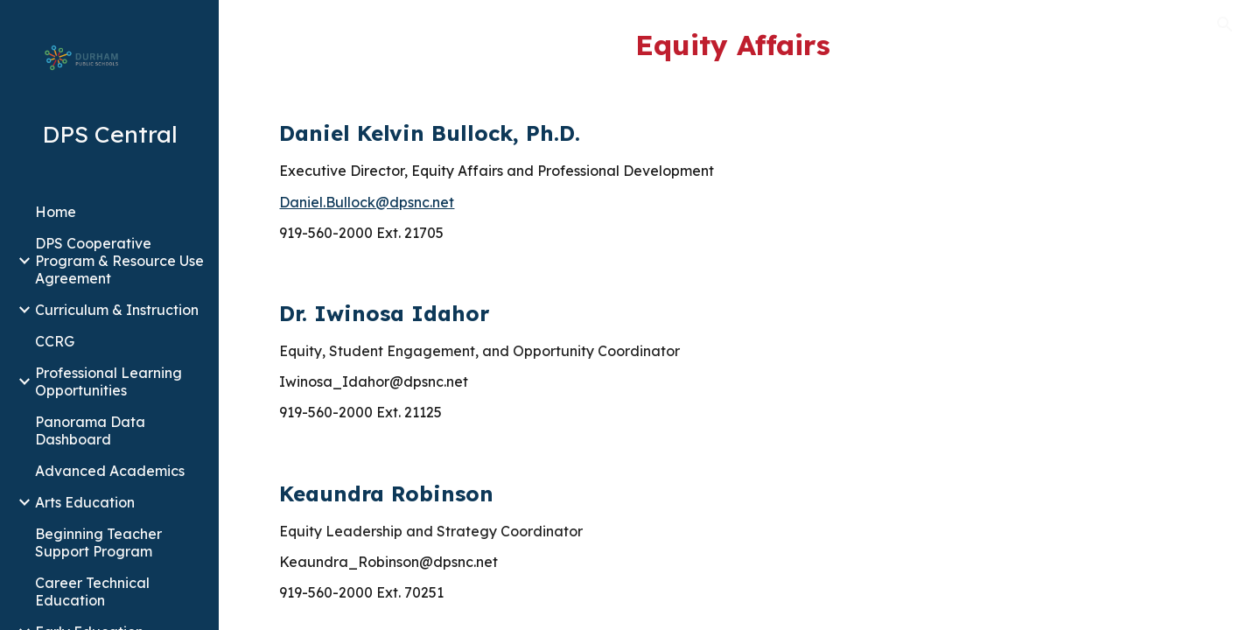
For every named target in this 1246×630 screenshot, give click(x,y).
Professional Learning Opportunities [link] (108, 381)
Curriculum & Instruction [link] (117, 309)
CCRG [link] (54, 341)
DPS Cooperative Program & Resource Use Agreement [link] (119, 260)
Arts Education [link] (85, 502)
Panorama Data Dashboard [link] (90, 430)
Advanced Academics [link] (110, 471)
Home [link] (55, 211)
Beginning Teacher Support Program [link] (98, 542)
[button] (1225, 25)
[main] (732, 44)
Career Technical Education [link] (92, 591)
